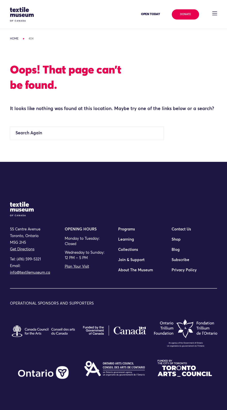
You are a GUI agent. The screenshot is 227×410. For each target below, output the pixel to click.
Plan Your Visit (77, 267)
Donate (185, 14)
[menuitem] (140, 231)
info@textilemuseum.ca (30, 273)
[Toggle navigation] (214, 13)
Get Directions (22, 249)
